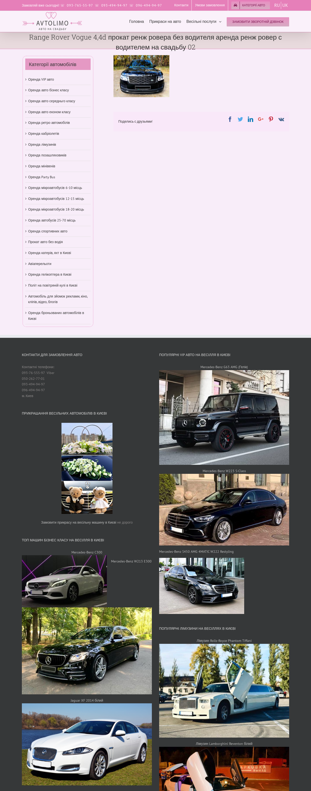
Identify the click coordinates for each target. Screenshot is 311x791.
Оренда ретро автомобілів (49, 122)
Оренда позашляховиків (47, 155)
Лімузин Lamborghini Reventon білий (224, 743)
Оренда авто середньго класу (51, 101)
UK (285, 5)
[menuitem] (181, 5)
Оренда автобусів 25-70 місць (52, 220)
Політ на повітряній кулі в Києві (52, 285)
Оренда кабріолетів (43, 133)
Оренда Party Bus (41, 177)
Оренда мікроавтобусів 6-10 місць (55, 188)
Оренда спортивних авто (47, 231)
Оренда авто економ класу (49, 112)
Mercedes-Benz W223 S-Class (224, 471)
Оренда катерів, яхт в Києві (49, 253)
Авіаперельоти (39, 264)
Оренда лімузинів (42, 144)
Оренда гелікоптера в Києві (49, 274)
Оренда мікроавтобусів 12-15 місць (56, 198)
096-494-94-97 (149, 5)
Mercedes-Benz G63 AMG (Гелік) (224, 367)
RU (277, 5)
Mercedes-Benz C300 (86, 552)
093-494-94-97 (114, 5)
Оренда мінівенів (41, 166)
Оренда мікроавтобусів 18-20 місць (56, 209)
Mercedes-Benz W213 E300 (131, 561)
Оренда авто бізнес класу (48, 90)
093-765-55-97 (80, 5)
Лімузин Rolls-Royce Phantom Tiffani (224, 640)
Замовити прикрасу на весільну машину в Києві (78, 522)
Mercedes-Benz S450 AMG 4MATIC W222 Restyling (196, 551)
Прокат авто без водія (45, 242)
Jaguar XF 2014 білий (87, 700)
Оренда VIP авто (41, 79)
